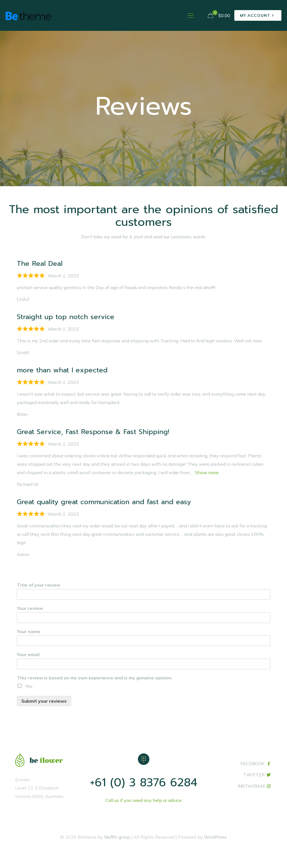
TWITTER (254, 775)
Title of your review (38, 585)
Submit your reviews (44, 701)
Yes (29, 686)
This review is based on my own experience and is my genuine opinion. (94, 678)
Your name (28, 631)
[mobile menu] (190, 15)
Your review (30, 608)
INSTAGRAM (251, 786)
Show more (207, 472)
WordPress (215, 837)
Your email (28, 654)
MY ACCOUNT (258, 15)
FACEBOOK (252, 763)
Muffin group (117, 837)
